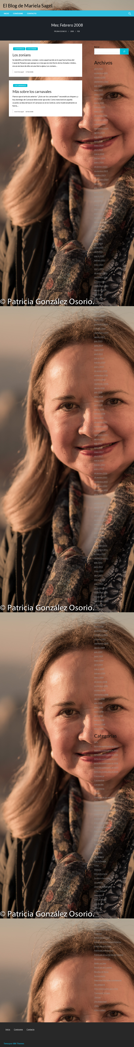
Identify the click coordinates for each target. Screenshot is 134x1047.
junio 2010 (98, 609)
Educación (98, 818)
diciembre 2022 (100, 218)
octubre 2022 (99, 226)
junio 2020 (98, 298)
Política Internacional (103, 929)
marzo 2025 (99, 103)
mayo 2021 (98, 264)
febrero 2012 (99, 537)
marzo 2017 (99, 460)
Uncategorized (100, 1001)
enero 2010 (99, 626)
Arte (96, 742)
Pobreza (97, 925)
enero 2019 (99, 367)
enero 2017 (99, 469)
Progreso (98, 933)
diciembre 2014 (100, 486)
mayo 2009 (98, 660)
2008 (72, 31)
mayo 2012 (98, 528)
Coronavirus (99, 780)
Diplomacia (99, 814)
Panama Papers (100, 921)
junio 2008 (98, 707)
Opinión (97, 912)
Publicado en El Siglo (102, 946)
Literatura (98, 895)
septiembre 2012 (101, 524)
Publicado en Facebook (104, 950)
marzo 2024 (99, 154)
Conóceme (18, 13)
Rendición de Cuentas (103, 967)
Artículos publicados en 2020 (106, 772)
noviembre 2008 (101, 686)
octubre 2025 (99, 77)
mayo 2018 (98, 401)
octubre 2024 (99, 124)
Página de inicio (60, 31)
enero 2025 (99, 111)
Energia (97, 835)
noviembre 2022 (101, 222)
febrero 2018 (99, 413)
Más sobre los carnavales (31, 91)
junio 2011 (98, 567)
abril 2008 (98, 716)
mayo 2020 (98, 303)
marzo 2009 (99, 669)
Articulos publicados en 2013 (106, 746)
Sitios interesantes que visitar (106, 989)
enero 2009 (99, 677)
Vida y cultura (99, 1010)
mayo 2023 (98, 196)
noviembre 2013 (101, 498)
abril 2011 (98, 575)
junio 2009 (98, 656)
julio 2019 (98, 341)
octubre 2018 (99, 379)
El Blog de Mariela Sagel (27, 5)
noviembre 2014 (101, 490)
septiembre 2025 (101, 81)
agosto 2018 (99, 388)
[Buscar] (124, 51)
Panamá (97, 916)
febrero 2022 (99, 260)
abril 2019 (98, 354)
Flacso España (100, 861)
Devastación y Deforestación (106, 810)
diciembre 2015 (100, 477)
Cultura (97, 793)
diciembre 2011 (100, 545)
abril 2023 (98, 201)
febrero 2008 (99, 724)
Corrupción (99, 784)
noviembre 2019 (101, 324)
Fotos (96, 865)
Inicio (6, 13)
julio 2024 (98, 137)
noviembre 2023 (101, 171)
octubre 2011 (99, 554)
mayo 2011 (98, 571)
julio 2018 (98, 392)
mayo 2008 (98, 711)
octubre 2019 (99, 328)
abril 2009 (98, 664)
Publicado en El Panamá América (107, 942)
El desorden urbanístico (103, 827)
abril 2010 (98, 618)
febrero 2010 (99, 622)
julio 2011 (98, 562)
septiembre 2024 (101, 128)
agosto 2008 (99, 699)
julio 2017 (98, 443)
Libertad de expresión (103, 886)
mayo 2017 (98, 452)
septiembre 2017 (101, 435)
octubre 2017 (99, 430)
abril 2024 (98, 150)
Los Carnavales (20, 85)
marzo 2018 (99, 409)
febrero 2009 (99, 673)
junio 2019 (98, 345)
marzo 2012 (99, 533)
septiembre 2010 (101, 601)
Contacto (31, 13)
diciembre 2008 (100, 682)
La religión (98, 882)
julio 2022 (98, 239)
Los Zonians (31, 49)
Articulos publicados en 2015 (106, 750)
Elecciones (98, 831)
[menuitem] (6, 14)
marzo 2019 (99, 358)
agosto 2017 (99, 439)
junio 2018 (98, 396)
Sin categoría (99, 984)
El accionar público (102, 823)
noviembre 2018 (101, 375)
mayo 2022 (98, 247)
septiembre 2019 (101, 333)
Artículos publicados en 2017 (106, 759)
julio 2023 (98, 188)
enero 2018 (99, 418)
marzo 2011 (99, 579)
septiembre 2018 (101, 384)
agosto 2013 (99, 507)
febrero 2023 (99, 209)
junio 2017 (98, 447)
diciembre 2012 (100, 516)
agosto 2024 (99, 132)
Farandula (98, 852)
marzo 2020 (99, 311)
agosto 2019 (99, 337)
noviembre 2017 (101, 426)
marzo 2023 (99, 205)
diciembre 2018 (100, 371)
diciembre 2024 (100, 115)
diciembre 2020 (100, 273)
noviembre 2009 (101, 635)
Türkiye (97, 997)
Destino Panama (101, 806)
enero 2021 (99, 269)
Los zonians (21, 55)
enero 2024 (99, 162)
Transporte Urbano (102, 993)
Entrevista (98, 840)
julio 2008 (98, 703)
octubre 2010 (99, 596)
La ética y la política (102, 878)
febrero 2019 (99, 362)
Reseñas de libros (101, 972)
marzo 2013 (99, 511)
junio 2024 (98, 141)
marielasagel (19, 72)
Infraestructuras (100, 874)
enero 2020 (99, 320)
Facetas (97, 844)
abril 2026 (98, 69)
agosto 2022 (99, 235)
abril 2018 (98, 405)
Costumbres (99, 788)
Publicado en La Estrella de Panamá (108, 955)
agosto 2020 (99, 290)
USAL (96, 1006)
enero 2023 (99, 213)
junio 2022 (98, 243)
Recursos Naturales (102, 959)
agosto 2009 (99, 647)
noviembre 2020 (101, 277)
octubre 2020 (99, 281)
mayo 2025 (98, 94)
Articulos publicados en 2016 (106, 755)
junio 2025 (98, 90)
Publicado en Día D (102, 937)
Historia (97, 869)
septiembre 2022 (101, 230)
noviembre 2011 (101, 550)
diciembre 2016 (100, 473)
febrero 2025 (99, 107)
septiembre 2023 (101, 179)
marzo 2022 (99, 256)
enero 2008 (99, 728)
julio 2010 (98, 605)
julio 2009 (98, 652)
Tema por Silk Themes (14, 1043)
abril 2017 (98, 456)
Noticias (97, 908)
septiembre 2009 (101, 643)
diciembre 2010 (100, 588)
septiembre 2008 (101, 694)
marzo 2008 (99, 720)
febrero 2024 (99, 158)
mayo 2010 (98, 613)
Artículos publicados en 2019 (106, 767)
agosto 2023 (99, 183)
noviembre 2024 (101, 120)
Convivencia (19, 49)
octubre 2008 (99, 690)
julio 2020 (98, 294)
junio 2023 (98, 192)
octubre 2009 (99, 639)
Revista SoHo (99, 976)
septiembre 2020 (101, 286)
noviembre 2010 (101, 592)
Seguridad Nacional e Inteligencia (108, 980)
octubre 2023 (99, 175)
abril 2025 (98, 98)
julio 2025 (98, 86)
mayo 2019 (98, 350)
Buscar (97, 47)
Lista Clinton (99, 891)
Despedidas (99, 801)
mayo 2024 (98, 145)
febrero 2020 (99, 316)
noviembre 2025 (101, 73)
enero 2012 (99, 541)
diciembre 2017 (100, 422)
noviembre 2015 (101, 482)
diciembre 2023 (100, 167)
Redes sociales (100, 963)
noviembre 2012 (101, 520)
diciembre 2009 (100, 631)
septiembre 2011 (101, 558)
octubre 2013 (99, 503)
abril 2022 (98, 252)
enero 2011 (99, 584)
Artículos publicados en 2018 (106, 763)
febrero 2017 (99, 465)
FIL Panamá (99, 857)
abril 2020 (98, 307)
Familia (97, 848)
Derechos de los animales (104, 797)
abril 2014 (98, 494)
